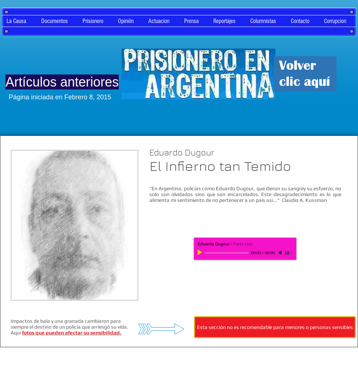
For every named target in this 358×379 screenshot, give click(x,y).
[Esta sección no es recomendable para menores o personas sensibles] (275, 327)
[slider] (289, 253)
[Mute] (281, 252)
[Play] (200, 253)
